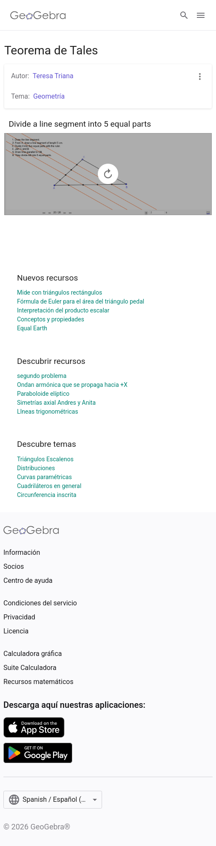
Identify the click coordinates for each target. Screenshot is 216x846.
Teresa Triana (53, 76)
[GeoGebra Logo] (38, 15)
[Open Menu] (201, 15)
